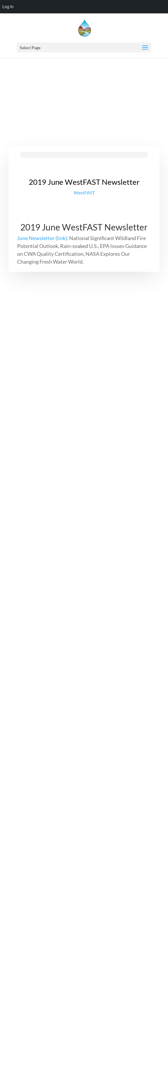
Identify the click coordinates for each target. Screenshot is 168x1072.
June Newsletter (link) (42, 238)
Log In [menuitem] (7, 6)
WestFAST (84, 192)
